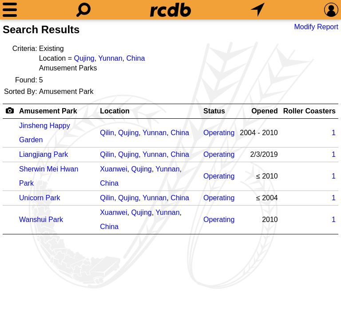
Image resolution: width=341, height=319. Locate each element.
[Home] (170, 10)
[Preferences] (331, 10)
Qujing (84, 58)
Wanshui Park (41, 219)
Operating (218, 132)
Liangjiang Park (43, 154)
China (135, 58)
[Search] (83, 10)
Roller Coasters (309, 111)
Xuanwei (113, 169)
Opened (264, 111)
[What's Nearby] (257, 10)
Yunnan (110, 58)
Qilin (107, 132)
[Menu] (10, 10)
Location (115, 111)
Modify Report (316, 27)
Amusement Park (48, 111)
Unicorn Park (39, 198)
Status (214, 111)
